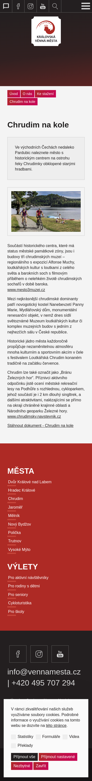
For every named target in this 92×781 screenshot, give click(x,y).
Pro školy (16, 611)
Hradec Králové (21, 490)
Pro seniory (18, 595)
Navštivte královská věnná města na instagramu (31, 6)
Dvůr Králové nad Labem (30, 482)
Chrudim (15, 499)
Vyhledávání (55, 6)
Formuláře (51, 736)
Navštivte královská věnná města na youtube (43, 6)
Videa (74, 736)
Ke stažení (45, 94)
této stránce (56, 725)
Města (20, 471)
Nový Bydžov (19, 524)
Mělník (14, 516)
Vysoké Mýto (19, 549)
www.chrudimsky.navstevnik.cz (34, 416)
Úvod (14, 94)
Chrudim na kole (22, 102)
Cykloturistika (19, 603)
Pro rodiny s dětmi (24, 586)
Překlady (25, 745)
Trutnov (14, 541)
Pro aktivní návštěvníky (28, 578)
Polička (14, 533)
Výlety (22, 566)
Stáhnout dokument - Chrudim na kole (40, 425)
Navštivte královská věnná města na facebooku (18, 6)
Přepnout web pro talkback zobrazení (6, 6)
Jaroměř (15, 507)
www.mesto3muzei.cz (26, 290)
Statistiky (25, 736)
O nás (27, 94)
